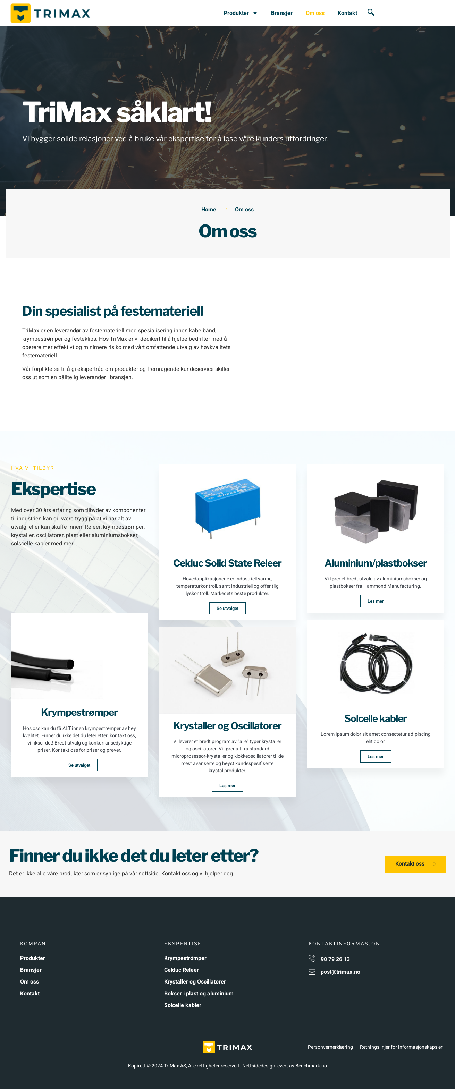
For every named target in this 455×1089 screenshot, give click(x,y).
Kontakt (347, 13)
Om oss (315, 13)
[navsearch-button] (371, 13)
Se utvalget (79, 765)
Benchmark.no (311, 1066)
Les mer (227, 785)
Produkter (241, 13)
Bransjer (282, 13)
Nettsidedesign (258, 1066)
